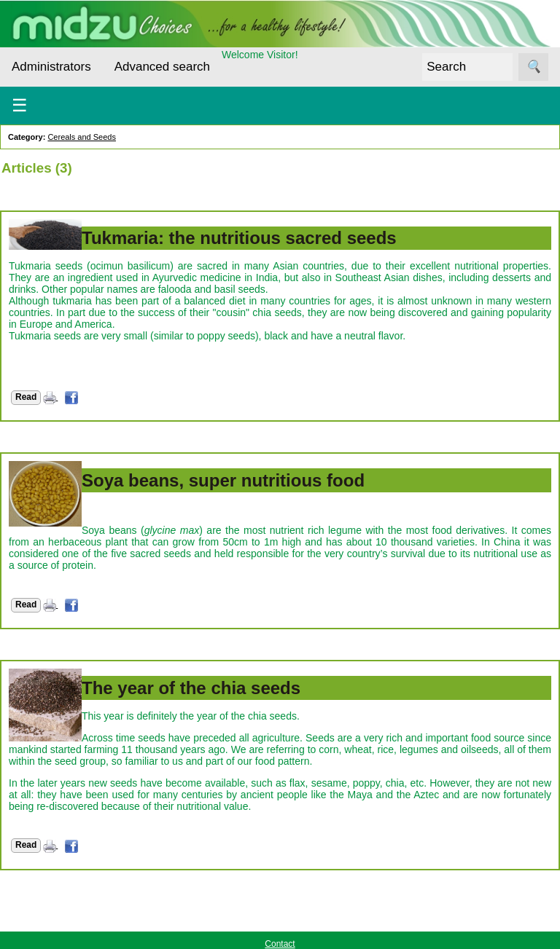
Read (25, 397)
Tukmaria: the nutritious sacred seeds (239, 238)
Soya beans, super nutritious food (223, 480)
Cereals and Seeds (81, 137)
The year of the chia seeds (191, 688)
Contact (280, 944)
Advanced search (162, 67)
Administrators (51, 67)
